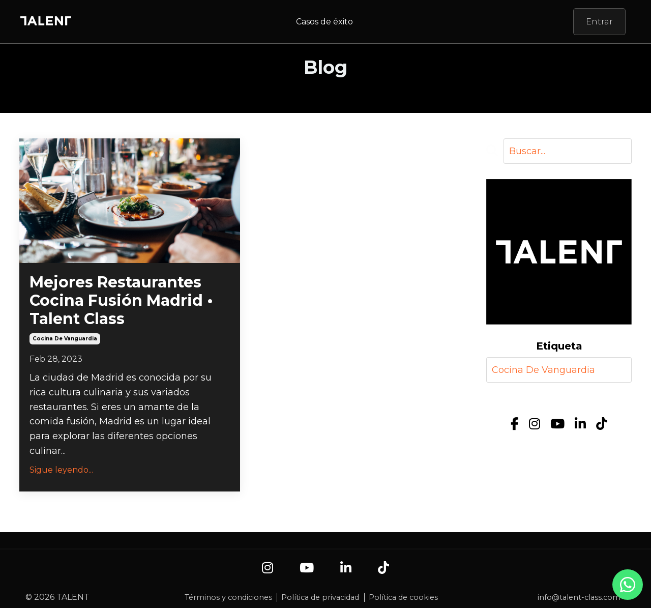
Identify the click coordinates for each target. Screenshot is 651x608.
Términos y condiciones (228, 597)
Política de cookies (403, 597)
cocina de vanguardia (65, 338)
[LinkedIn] (580, 424)
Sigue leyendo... (61, 470)
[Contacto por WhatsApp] (627, 589)
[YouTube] (557, 424)
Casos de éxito (324, 21)
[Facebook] (515, 424)
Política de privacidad (320, 597)
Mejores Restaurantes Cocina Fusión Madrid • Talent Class (121, 300)
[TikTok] (601, 424)
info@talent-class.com (579, 597)
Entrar (599, 21)
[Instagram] (534, 424)
